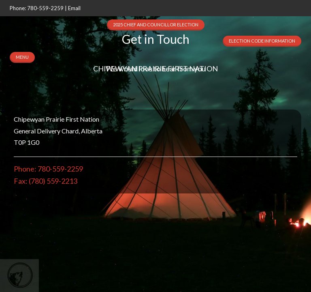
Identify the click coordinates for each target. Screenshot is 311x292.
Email (74, 8)
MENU (22, 57)
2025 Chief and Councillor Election (155, 24)
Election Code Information (262, 40)
